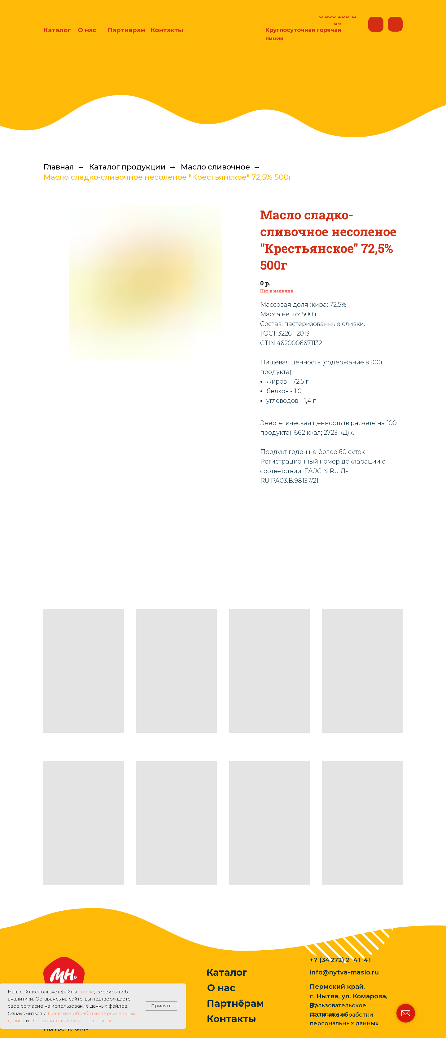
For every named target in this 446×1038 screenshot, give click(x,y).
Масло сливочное (215, 167)
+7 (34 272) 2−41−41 (340, 960)
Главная (58, 167)
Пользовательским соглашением (70, 1020)
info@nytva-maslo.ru (344, 972)
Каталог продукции (127, 167)
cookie (86, 992)
